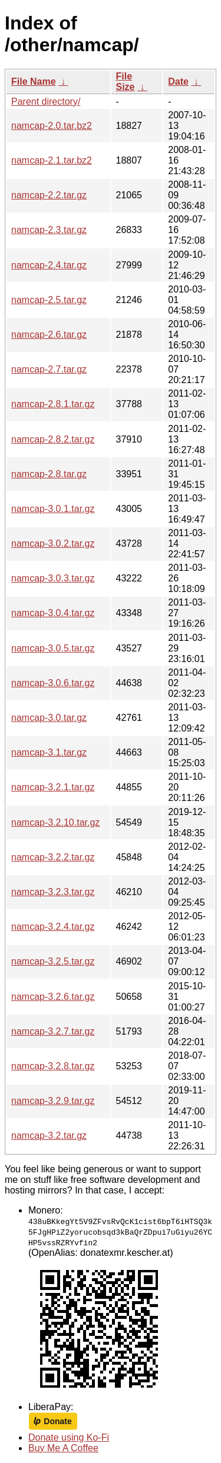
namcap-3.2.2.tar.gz (52, 857)
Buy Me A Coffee (63, 1448)
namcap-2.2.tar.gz (49, 195)
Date (178, 82)
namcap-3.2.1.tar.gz (52, 787)
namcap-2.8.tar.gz (49, 474)
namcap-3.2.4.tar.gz (52, 927)
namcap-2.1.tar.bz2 (51, 160)
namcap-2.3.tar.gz (49, 230)
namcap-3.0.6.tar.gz (52, 683)
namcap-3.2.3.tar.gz (52, 892)
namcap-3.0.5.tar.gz (52, 648)
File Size (125, 81)
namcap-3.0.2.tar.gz (52, 543)
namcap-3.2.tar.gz (49, 1135)
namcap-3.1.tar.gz (49, 752)
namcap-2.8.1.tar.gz (52, 404)
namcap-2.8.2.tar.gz (52, 439)
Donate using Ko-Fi (68, 1437)
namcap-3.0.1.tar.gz (52, 509)
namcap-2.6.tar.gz (49, 335)
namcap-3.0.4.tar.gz (52, 613)
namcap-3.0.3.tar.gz (52, 578)
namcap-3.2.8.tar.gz (52, 1066)
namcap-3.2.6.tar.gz (52, 997)
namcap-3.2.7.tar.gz (52, 1031)
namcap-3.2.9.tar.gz (52, 1101)
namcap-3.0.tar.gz (49, 718)
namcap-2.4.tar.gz (49, 265)
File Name (33, 82)
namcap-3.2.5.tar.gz (52, 961)
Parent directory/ (45, 102)
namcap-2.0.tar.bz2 (51, 126)
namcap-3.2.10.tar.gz (55, 822)
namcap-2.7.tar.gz (49, 369)
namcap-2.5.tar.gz (49, 300)
